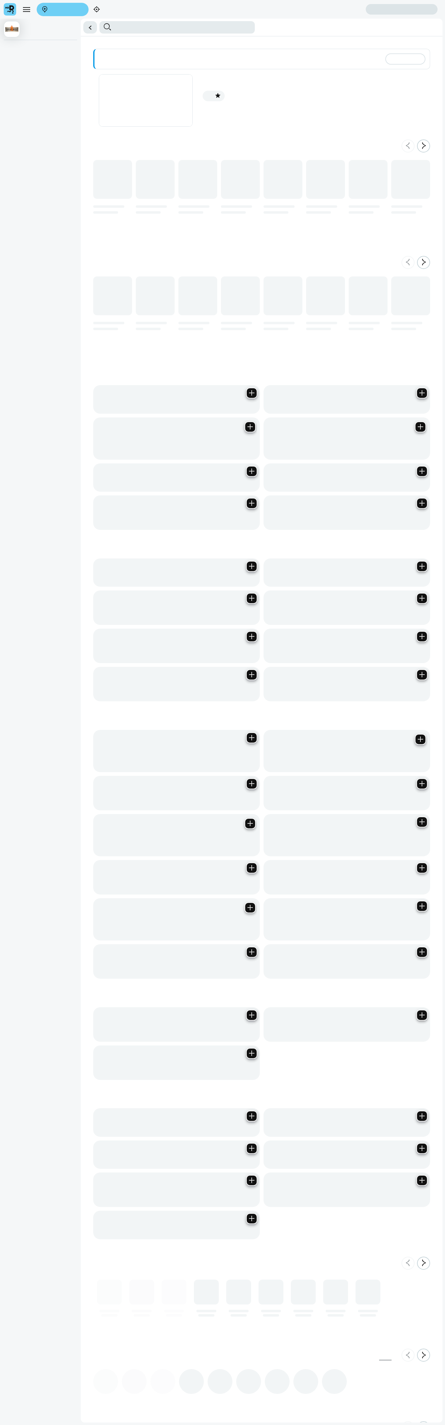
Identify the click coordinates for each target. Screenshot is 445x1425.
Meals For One (17, 72)
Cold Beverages (139, 72)
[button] (222, 53)
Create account (19, 28)
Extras (117, 72)
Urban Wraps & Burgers (56, 72)
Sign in (64, 28)
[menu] (21, 17)
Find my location (52, 22)
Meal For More (96, 72)
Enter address (18, 22)
